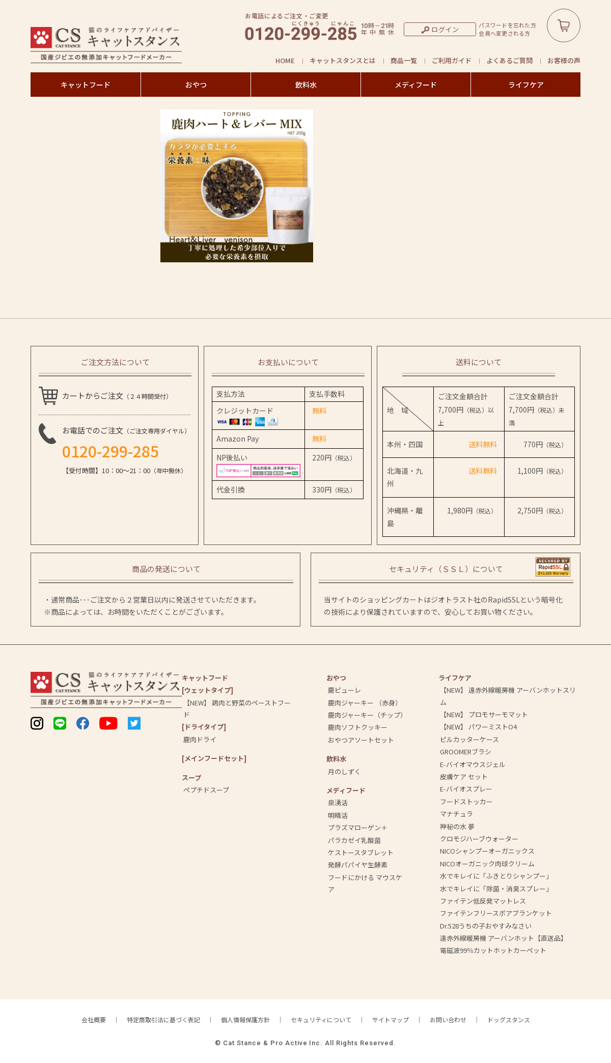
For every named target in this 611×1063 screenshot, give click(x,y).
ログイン (445, 29)
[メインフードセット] (214, 758)
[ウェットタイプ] (207, 690)
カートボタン (563, 25)
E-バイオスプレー (466, 789)
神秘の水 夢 (457, 826)
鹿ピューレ (344, 690)
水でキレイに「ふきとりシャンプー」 (496, 876)
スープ (191, 777)
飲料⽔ (336, 759)
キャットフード (85, 84)
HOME (285, 60)
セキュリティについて (321, 1019)
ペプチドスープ (206, 790)
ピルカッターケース (469, 739)
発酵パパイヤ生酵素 (357, 864)
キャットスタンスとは (343, 60)
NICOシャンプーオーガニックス (487, 851)
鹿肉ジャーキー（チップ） (367, 715)
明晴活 (338, 815)
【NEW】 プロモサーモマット (484, 714)
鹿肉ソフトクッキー (357, 727)
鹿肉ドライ (199, 739)
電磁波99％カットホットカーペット (493, 950)
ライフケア (526, 84)
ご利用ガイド (451, 60)
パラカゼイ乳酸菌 (354, 840)
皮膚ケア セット (464, 776)
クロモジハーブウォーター (479, 838)
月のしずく (344, 771)
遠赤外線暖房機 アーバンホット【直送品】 (503, 938)
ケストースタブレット (361, 852)
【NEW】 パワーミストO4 (478, 726)
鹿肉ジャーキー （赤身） (365, 702)
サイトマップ (390, 1019)
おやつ (196, 84)
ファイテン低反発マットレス (483, 901)
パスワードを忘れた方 (507, 25)
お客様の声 (563, 60)
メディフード (416, 84)
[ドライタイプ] (204, 726)
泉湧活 (338, 802)
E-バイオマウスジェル (473, 764)
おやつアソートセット (361, 740)
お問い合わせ (448, 1019)
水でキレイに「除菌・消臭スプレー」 (496, 888)
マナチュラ (456, 814)
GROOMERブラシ (465, 751)
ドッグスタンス (508, 1019)
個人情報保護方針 (245, 1019)
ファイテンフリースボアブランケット (496, 913)
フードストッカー (466, 801)
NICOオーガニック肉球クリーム (487, 863)
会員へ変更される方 (504, 33)
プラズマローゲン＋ (357, 827)
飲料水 (306, 84)
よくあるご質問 (509, 60)
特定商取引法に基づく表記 (163, 1019)
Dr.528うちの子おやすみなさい (486, 926)
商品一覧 (404, 60)
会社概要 (93, 1019)
